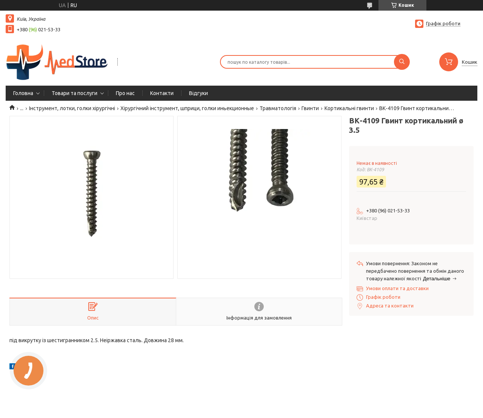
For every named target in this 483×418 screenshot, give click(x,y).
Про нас (125, 93)
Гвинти (310, 108)
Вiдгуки (198, 93)
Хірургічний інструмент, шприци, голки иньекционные (187, 108)
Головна (23, 93)
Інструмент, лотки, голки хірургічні (72, 108)
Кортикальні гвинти (349, 108)
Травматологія (278, 108)
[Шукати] (402, 62)
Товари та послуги (74, 93)
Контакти (162, 93)
